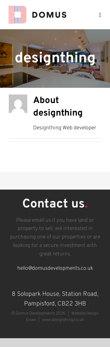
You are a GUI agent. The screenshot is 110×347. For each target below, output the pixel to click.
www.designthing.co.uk (63, 319)
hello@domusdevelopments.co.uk (55, 268)
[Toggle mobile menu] (100, 15)
